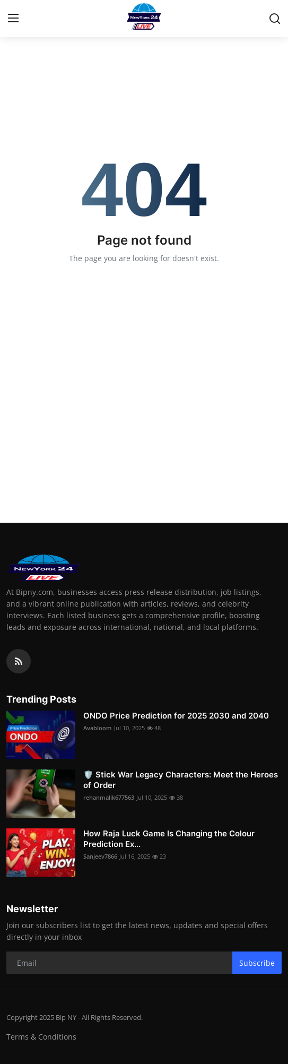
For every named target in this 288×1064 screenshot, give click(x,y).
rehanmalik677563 (108, 797)
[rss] (18, 661)
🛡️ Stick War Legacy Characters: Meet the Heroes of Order (180, 779)
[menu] (13, 18)
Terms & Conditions (41, 1037)
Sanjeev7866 (100, 856)
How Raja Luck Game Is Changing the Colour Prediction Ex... (169, 838)
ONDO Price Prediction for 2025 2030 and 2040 (176, 716)
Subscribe (257, 963)
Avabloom (97, 728)
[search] (274, 18)
